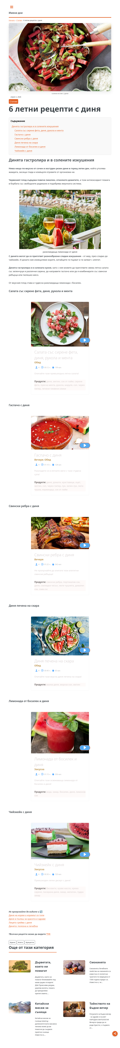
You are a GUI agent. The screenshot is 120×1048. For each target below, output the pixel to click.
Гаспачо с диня (22, 134)
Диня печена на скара (26, 142)
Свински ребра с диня (26, 138)
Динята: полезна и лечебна (23, 926)
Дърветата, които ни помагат (43, 966)
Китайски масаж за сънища (42, 1008)
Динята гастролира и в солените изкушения (35, 126)
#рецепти (30, 942)
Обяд (37, 362)
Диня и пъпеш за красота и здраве (27, 918)
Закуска (39, 769)
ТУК (48, 934)
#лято (20, 942)
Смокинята (98, 962)
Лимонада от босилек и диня (30, 146)
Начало (12, 20)
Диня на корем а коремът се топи (26, 915)
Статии (19, 20)
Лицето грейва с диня (20, 922)
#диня (12, 942)
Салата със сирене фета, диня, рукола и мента (39, 130)
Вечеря (38, 459)
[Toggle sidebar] (11, 7)
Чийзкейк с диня (23, 150)
